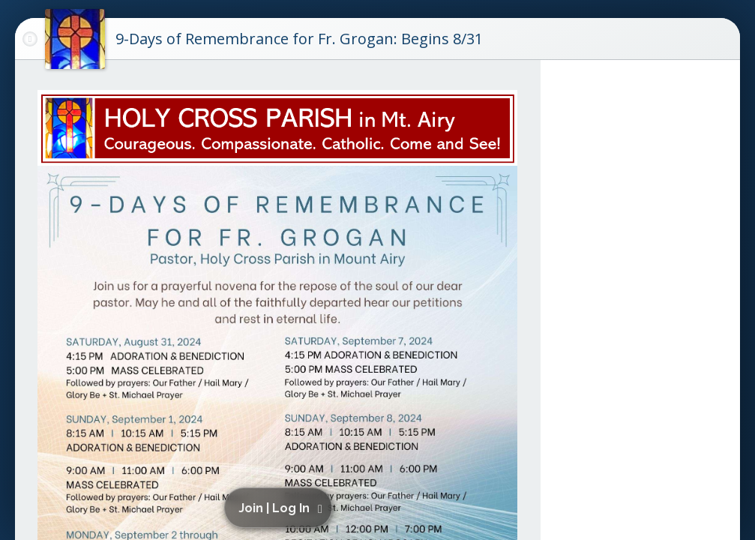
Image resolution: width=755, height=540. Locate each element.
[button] (280, 508)
